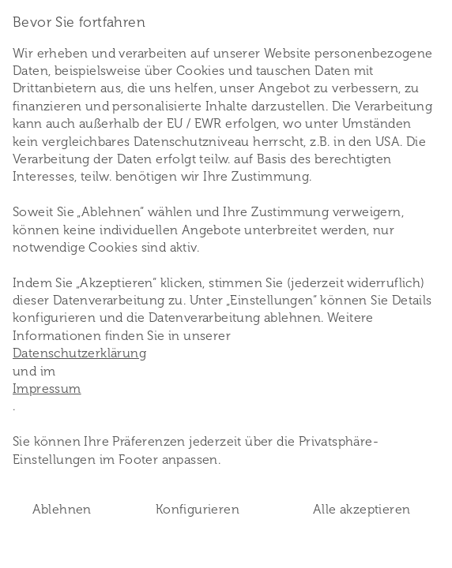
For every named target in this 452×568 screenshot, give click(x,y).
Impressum (47, 388)
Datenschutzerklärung (79, 353)
